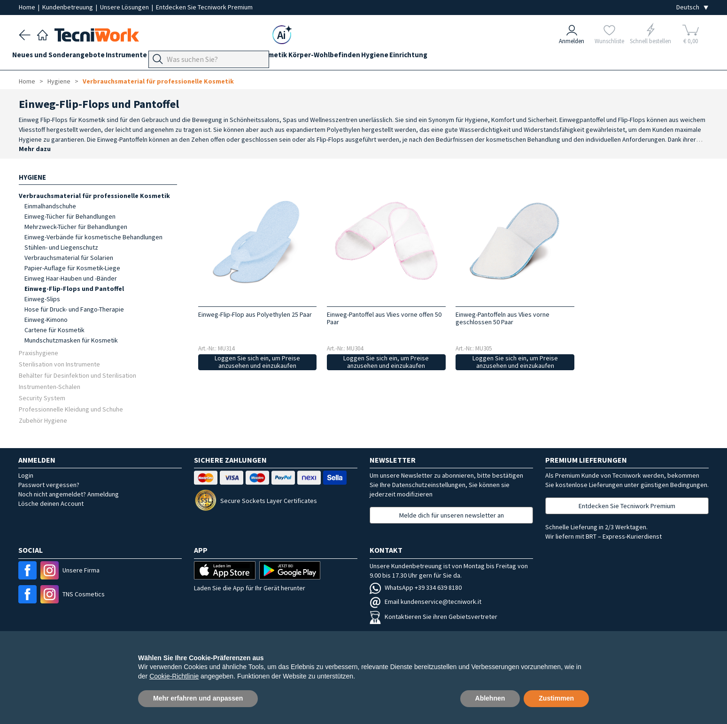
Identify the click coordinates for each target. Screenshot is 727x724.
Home (28, 7)
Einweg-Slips (42, 299)
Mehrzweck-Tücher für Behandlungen (75, 226)
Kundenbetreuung (68, 7)
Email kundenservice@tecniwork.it (425, 601)
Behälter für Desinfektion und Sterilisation (77, 375)
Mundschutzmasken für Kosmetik (71, 340)
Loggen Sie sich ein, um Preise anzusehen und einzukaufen (257, 362)
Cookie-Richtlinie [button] (174, 676)
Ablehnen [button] (490, 698)
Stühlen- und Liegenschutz (61, 247)
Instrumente (139, 57)
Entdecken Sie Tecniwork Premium (204, 7)
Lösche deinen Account (51, 503)
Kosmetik (317, 57)
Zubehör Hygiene (43, 420)
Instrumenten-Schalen (49, 386)
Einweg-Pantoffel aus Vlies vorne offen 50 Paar (384, 318)
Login (25, 475)
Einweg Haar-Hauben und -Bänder (70, 278)
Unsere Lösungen (125, 7)
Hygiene (433, 57)
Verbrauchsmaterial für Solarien (68, 257)
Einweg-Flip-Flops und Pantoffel (74, 288)
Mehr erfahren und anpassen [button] (198, 698)
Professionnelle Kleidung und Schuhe (71, 409)
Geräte (179, 57)
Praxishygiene (38, 353)
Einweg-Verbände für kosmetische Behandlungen (93, 237)
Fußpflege (216, 57)
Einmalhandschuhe (50, 206)
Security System (42, 398)
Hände (252, 57)
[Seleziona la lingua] (692, 7)
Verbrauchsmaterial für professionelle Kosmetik (158, 81)
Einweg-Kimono (46, 319)
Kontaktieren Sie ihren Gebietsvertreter (433, 616)
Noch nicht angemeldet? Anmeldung (68, 494)
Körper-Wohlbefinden (376, 57)
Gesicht (282, 57)
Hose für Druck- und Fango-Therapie (74, 309)
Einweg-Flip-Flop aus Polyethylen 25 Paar (255, 314)
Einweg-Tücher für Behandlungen (70, 216)
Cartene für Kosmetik (54, 330)
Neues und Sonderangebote (65, 57)
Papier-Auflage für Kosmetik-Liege (72, 268)
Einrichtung (474, 57)
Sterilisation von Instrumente (59, 364)
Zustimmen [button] (556, 698)
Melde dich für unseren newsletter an (451, 515)
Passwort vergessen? (48, 484)
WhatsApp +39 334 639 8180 (416, 587)
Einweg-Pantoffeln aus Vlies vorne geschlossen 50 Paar (502, 318)
